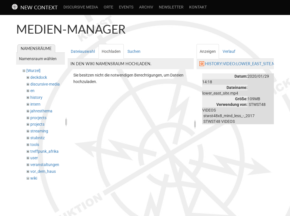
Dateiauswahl (83, 51)
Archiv (146, 7)
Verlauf (229, 51)
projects (37, 124)
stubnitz (37, 138)
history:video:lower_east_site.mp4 (242, 63)
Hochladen (111, 51)
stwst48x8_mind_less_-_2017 (229, 116)
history (36, 97)
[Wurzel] (33, 70)
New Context (39, 7)
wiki (33, 178)
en (32, 90)
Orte (108, 7)
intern (35, 104)
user (34, 158)
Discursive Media (80, 7)
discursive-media (45, 84)
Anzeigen (208, 51)
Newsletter (171, 7)
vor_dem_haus (43, 171)
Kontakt (198, 7)
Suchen (133, 51)
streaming (39, 131)
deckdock (38, 77)
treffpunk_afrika (44, 151)
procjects (38, 117)
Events (126, 7)
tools (34, 144)
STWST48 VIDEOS (219, 121)
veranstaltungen (44, 164)
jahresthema (41, 111)
